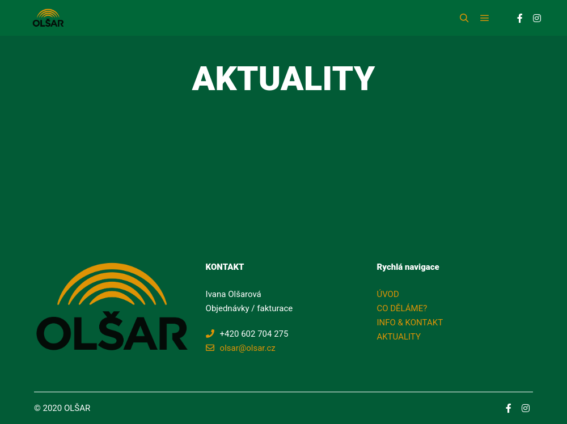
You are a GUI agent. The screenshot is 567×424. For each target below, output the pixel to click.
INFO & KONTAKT (409, 322)
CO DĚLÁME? (401, 308)
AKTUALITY (398, 337)
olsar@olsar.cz (241, 348)
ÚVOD (387, 294)
